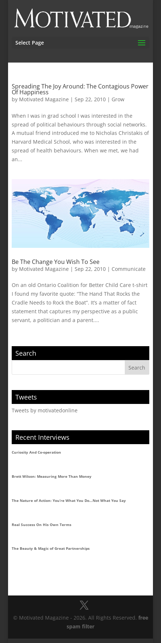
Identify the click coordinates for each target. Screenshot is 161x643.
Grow (118, 99)
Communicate (129, 268)
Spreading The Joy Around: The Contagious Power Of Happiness (80, 89)
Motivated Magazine (44, 99)
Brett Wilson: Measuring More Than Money (51, 476)
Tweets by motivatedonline (45, 410)
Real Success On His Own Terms (41, 524)
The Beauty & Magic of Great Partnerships (51, 548)
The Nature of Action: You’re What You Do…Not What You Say (69, 500)
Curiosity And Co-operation (36, 452)
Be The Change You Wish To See (56, 262)
